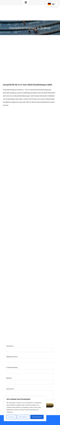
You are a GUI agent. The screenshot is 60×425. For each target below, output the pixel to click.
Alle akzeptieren (37, 417)
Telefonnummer (12, 356)
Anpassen (11, 417)
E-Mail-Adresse (12, 367)
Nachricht (10, 389)
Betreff (9, 378)
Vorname (10, 346)
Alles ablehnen (23, 417)
